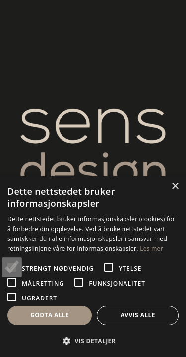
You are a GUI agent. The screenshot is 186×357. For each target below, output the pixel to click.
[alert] (93, 266)
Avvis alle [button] (138, 315)
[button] (93, 341)
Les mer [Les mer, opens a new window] (151, 248)
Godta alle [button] (49, 315)
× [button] (175, 186)
